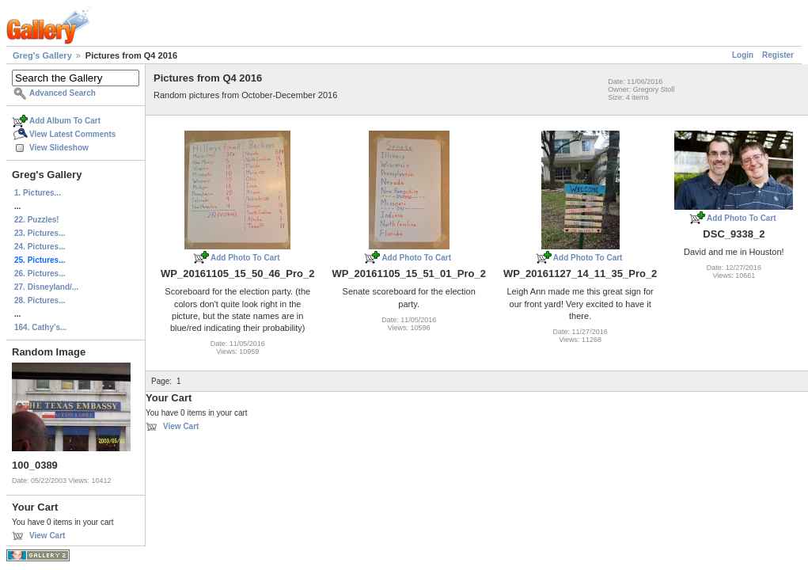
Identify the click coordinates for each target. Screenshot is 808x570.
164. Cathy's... (40, 327)
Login (742, 55)
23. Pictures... (39, 233)
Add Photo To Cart (245, 257)
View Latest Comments (72, 134)
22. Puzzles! (36, 219)
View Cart (47, 535)
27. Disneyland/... (46, 287)
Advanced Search (62, 93)
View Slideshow (59, 147)
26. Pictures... (39, 273)
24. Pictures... (39, 246)
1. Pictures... (37, 192)
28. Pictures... (39, 300)
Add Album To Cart (65, 120)
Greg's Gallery (42, 55)
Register (778, 55)
